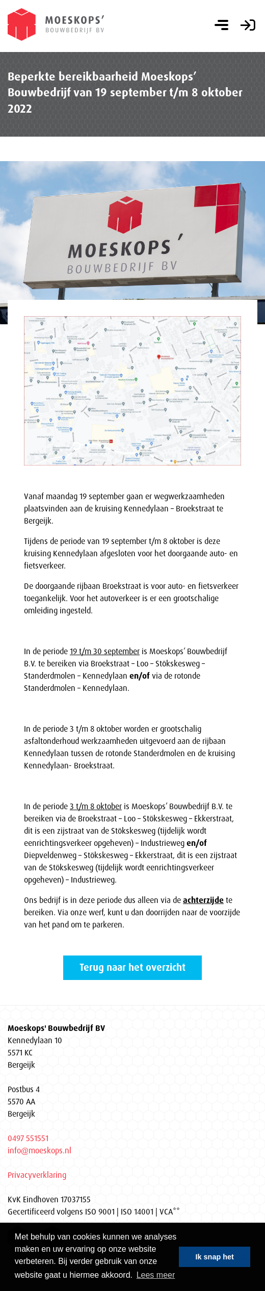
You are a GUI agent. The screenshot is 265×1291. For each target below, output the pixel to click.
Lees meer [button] (156, 1275)
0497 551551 (28, 1138)
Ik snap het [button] (215, 1257)
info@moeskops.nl (39, 1150)
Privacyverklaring (37, 1175)
